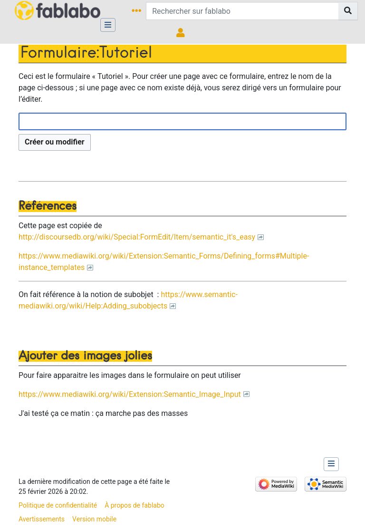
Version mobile (94, 519)
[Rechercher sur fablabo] (242, 11)
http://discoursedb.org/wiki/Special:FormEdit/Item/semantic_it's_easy (137, 236)
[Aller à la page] (348, 11)
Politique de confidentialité (58, 505)
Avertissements (42, 519)
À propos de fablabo (134, 505)
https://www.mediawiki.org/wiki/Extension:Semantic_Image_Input (130, 394)
